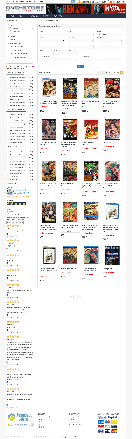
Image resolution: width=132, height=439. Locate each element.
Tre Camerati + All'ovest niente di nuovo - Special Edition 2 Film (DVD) (69, 103)
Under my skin (14, 176)
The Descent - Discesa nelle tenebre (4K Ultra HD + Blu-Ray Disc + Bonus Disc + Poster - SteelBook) (18, 118)
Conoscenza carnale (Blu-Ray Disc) (18, 167)
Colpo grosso (107, 142)
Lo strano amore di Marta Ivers (90, 102)
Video (21, 16)
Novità (12, 36)
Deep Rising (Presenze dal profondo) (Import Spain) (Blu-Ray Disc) (18, 80)
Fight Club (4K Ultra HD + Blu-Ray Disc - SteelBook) (18, 114)
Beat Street (13, 179)
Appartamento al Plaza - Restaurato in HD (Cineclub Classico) (18, 158)
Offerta (12, 40)
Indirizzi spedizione (74, 422)
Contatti (41, 427)
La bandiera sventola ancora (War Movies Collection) (110, 186)
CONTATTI (40, 2)
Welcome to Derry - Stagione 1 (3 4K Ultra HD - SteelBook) (18, 136)
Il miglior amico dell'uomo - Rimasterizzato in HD (18, 96)
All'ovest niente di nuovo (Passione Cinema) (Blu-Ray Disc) (49, 271)
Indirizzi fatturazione (75, 424)
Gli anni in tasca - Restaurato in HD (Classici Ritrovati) (18, 155)
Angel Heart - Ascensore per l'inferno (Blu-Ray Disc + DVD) (18, 170)
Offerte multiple (15, 43)
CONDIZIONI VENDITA (18, 2)
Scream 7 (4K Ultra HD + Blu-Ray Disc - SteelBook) (18, 130)
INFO (34, 2)
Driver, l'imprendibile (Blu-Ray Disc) (18, 164)
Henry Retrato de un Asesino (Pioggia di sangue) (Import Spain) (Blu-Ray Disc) (18, 93)
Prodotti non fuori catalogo (19, 54)
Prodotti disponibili (17, 47)
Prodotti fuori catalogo (18, 57)
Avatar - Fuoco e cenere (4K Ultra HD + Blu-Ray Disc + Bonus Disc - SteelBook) (18, 127)
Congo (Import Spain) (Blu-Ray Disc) (18, 90)
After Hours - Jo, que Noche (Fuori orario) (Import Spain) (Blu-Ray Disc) (18, 77)
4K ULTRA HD (33, 16)
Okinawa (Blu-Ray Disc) (69, 269)
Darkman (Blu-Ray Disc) (16, 99)
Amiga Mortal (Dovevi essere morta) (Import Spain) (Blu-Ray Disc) (18, 84)
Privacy (41, 419)
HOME (8, 2)
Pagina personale (74, 417)
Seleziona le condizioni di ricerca (49, 26)
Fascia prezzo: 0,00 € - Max (15, 68)
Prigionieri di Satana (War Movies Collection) (69, 226)
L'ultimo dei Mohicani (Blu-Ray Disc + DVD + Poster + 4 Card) (18, 121)
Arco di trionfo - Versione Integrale (48, 143)
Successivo (19, 222)
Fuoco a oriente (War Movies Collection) (110, 102)
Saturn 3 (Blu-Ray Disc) (16, 173)
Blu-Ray (46, 16)
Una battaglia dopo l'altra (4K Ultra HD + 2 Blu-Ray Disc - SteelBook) (18, 124)
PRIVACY (28, 2)
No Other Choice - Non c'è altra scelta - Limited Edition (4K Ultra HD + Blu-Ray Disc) (18, 133)
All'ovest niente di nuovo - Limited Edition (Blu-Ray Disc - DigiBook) (90, 227)
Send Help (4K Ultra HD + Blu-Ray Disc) (18, 142)
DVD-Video (58, 16)
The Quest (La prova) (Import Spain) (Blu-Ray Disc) (18, 102)
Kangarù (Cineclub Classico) (88, 143)
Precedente (10, 222)
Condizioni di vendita (45, 417)
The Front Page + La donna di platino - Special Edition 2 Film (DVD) (91, 186)
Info (40, 424)
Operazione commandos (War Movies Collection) (48, 185)
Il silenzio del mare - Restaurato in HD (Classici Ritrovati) (18, 151)
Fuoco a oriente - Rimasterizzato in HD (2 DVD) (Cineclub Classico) (48, 227)
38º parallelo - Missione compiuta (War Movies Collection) (68, 144)
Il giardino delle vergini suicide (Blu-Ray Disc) (18, 161)
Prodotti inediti (15, 50)
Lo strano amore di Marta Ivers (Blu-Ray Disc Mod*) (48, 102)
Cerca (80, 66)
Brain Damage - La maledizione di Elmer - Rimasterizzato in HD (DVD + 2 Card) (18, 105)
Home (12, 16)
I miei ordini (72, 419)
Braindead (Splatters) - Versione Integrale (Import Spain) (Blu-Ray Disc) (18, 87)
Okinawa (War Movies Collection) (68, 185)
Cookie (41, 422)
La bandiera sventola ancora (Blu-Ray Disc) (89, 270)
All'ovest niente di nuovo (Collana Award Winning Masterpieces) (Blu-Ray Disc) (111, 228)
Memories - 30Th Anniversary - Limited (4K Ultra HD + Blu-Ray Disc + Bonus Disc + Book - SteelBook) (18, 139)
